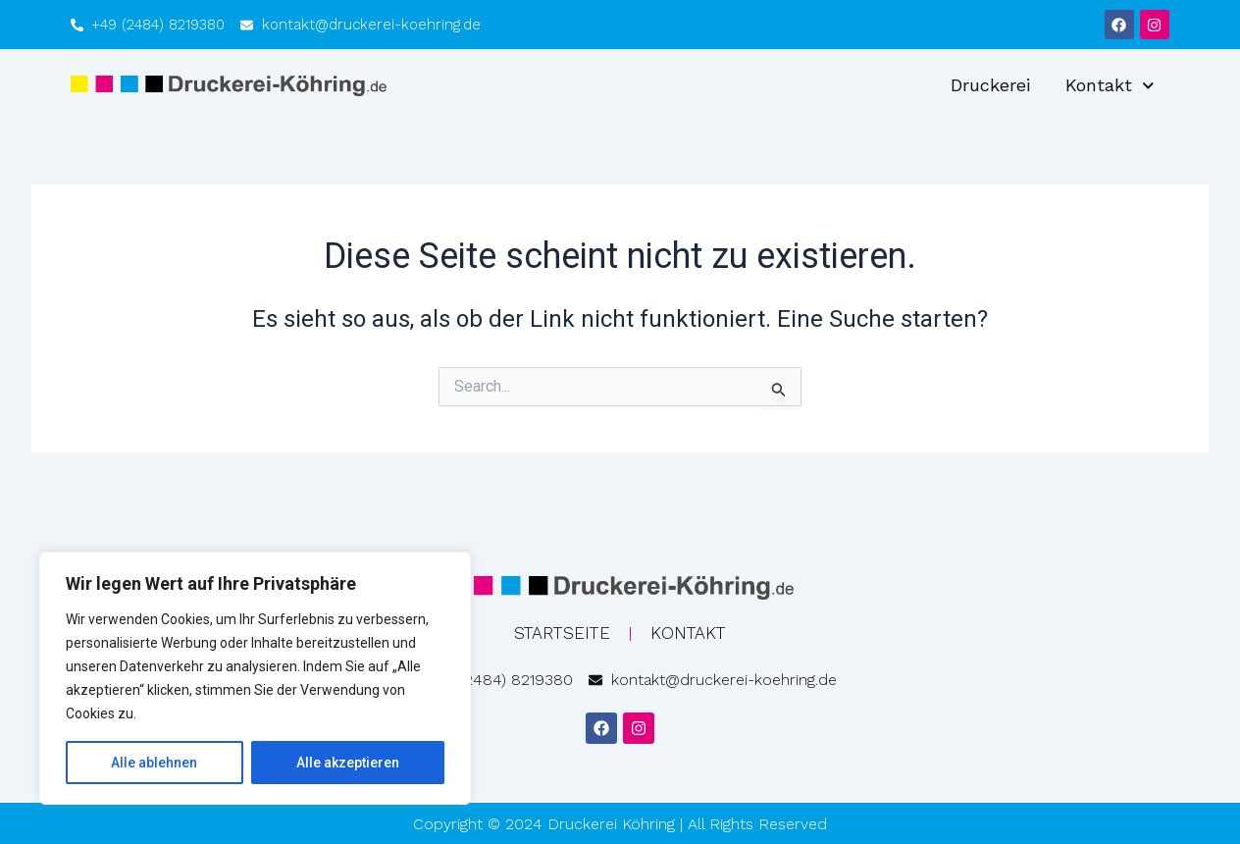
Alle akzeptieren (347, 762)
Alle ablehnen (154, 762)
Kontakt (1110, 86)
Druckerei (990, 85)
